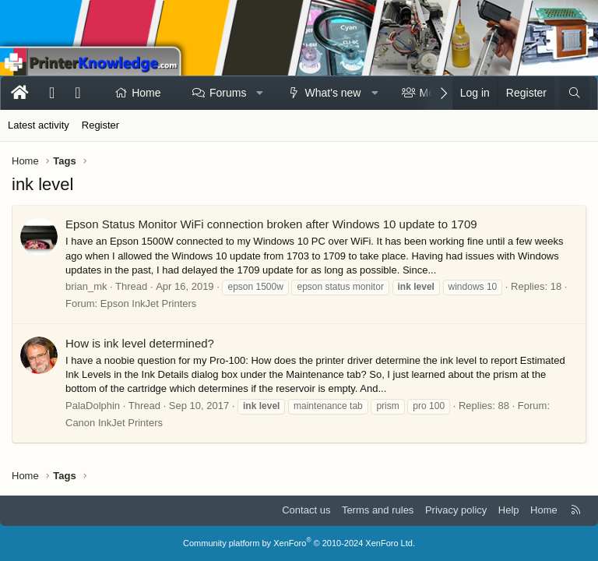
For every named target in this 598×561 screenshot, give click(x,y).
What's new (333, 92)
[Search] (574, 93)
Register (100, 125)
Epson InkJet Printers (148, 303)
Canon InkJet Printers (114, 423)
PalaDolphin (92, 405)
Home (146, 92)
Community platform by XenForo (299, 543)
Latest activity (38, 125)
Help (508, 510)
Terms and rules (377, 510)
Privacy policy (456, 510)
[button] (260, 93)
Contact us (306, 510)
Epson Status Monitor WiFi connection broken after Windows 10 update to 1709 (271, 224)
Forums (227, 92)
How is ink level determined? (139, 343)
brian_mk (86, 286)
